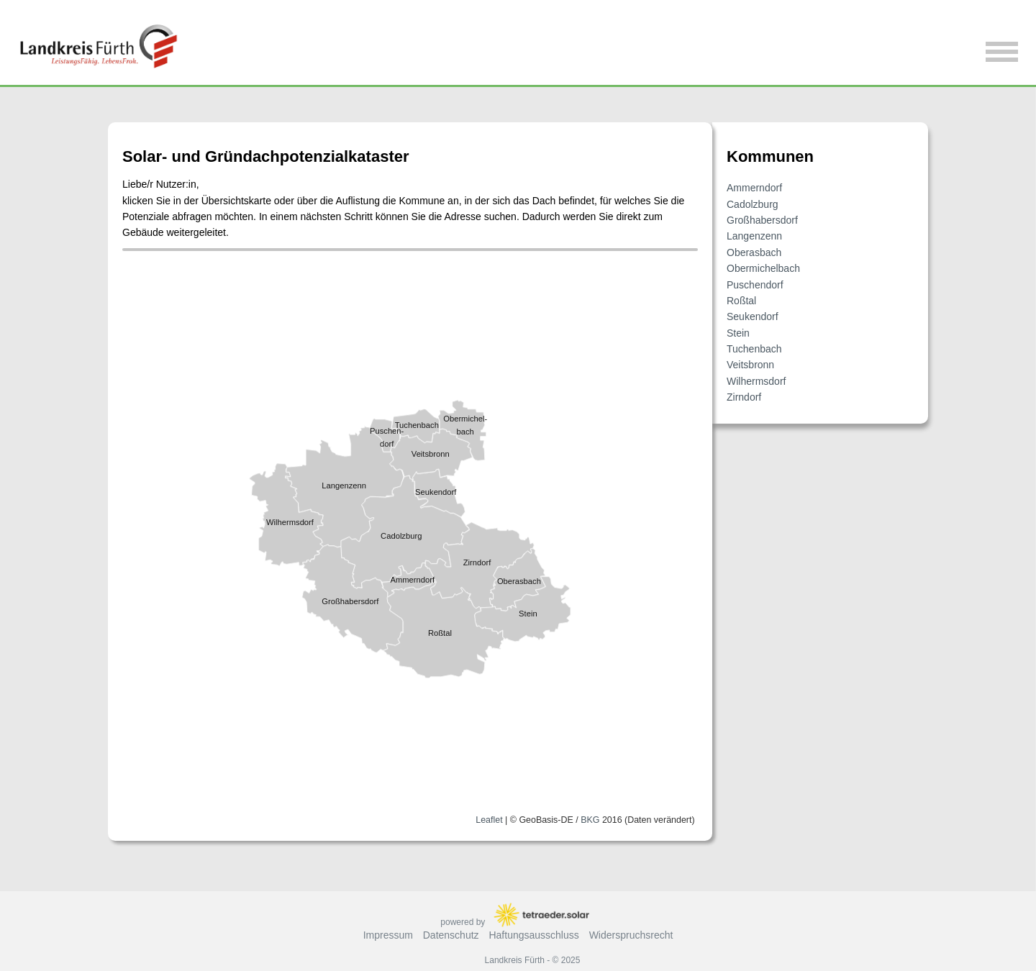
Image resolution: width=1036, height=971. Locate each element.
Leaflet (489, 819)
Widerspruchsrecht (631, 935)
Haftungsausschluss (533, 935)
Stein (738, 333)
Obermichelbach (763, 268)
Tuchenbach (754, 349)
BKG (590, 819)
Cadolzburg (752, 204)
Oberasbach (754, 252)
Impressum (388, 935)
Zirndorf (744, 397)
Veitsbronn (750, 364)
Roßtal (741, 300)
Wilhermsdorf (756, 381)
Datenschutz (451, 935)
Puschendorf (755, 285)
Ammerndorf (754, 187)
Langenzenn (754, 236)
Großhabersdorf (762, 220)
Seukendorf (752, 316)
